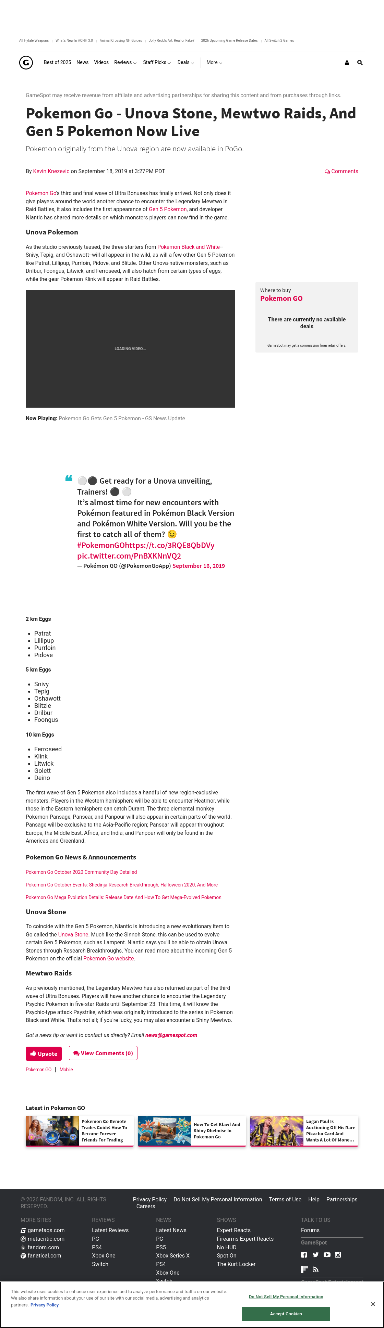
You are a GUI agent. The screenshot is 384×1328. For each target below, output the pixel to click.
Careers (145, 1206)
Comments (341, 171)
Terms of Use (285, 1199)
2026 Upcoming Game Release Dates (229, 40)
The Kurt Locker (236, 1264)
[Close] (373, 1304)
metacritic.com (42, 1239)
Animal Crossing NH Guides (121, 40)
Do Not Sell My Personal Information (217, 1199)
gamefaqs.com (43, 1230)
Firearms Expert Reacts (245, 1239)
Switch (100, 1264)
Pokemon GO (281, 298)
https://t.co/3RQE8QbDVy (170, 545)
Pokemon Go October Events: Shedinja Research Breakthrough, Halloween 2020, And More (122, 885)
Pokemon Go (41, 193)
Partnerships (342, 1199)
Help (314, 1199)
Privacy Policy (150, 1199)
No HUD (227, 1247)
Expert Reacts (234, 1230)
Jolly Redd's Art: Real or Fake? (171, 40)
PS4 (97, 1247)
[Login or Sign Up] (347, 62)
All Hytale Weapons (34, 40)
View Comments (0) (103, 1053)
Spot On (227, 1255)
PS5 (161, 1247)
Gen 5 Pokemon (168, 209)
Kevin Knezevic (52, 171)
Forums (310, 1230)
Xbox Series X (173, 1255)
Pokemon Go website (108, 958)
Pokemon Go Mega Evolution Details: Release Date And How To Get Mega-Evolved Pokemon (123, 897)
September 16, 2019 (198, 566)
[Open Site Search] (360, 62)
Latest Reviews (110, 1230)
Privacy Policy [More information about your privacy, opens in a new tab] (45, 1304)
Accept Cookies (286, 1313)
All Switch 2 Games (279, 40)
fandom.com (40, 1247)
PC (95, 1239)
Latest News (171, 1230)
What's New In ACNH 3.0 (74, 40)
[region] (192, 1304)
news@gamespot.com (171, 1035)
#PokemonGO (101, 545)
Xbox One (103, 1255)
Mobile (66, 1069)
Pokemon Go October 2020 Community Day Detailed (81, 872)
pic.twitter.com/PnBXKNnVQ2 (129, 555)
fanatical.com (41, 1255)
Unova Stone (73, 934)
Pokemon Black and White (188, 247)
